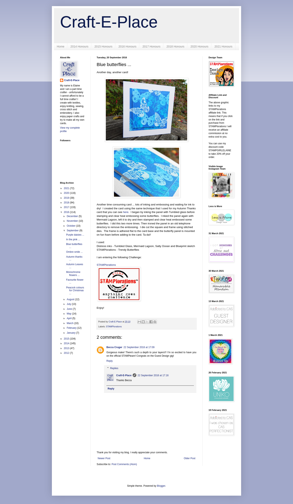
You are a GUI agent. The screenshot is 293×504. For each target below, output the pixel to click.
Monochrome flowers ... (73, 273)
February (72, 327)
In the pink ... (73, 239)
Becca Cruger (114, 347)
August (71, 299)
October (71, 225)
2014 (67, 343)
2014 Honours (79, 46)
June (70, 309)
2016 (67, 212)
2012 (67, 353)
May (69, 313)
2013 (67, 348)
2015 (67, 338)
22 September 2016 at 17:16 (153, 375)
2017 (67, 207)
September (73, 230)
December (73, 216)
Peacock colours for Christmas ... (75, 290)
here (125, 212)
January (71, 332)
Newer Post (104, 458)
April (69, 318)
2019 (67, 197)
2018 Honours (175, 46)
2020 (67, 193)
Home (60, 46)
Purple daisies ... (75, 234)
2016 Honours (127, 46)
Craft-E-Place (109, 22)
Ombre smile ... (74, 251)
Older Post (189, 458)
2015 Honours (103, 46)
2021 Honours (223, 46)
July (69, 304)
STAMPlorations (106, 264)
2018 (67, 202)
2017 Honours (151, 46)
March (70, 323)
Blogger (161, 485)
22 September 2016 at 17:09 (139, 347)
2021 (67, 188)
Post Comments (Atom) (124, 464)
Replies (114, 368)
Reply (109, 361)
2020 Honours (199, 46)
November (73, 220)
